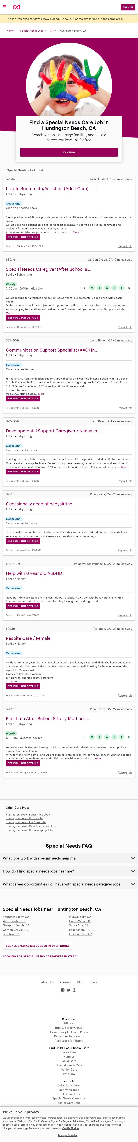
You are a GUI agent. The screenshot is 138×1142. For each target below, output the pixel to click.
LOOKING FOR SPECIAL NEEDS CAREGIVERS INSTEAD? (40, 956)
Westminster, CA (14, 921)
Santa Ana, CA (79, 925)
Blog (80, 982)
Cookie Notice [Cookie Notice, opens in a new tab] (70, 1128)
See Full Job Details (23, 236)
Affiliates (69, 1023)
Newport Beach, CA (16, 925)
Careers (65, 982)
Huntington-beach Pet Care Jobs (26, 822)
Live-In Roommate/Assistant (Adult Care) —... (51, 188)
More (76, 232)
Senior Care (69, 1069)
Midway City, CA (80, 916)
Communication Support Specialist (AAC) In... (52, 349)
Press (93, 982)
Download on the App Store (69, 1005)
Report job (125, 246)
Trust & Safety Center (69, 1027)
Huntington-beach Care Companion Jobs (31, 826)
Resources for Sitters (69, 1040)
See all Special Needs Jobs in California (37, 945)
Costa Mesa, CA (80, 921)
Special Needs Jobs (31, 30)
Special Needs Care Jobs (69, 1098)
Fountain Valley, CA (16, 916)
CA (51, 30)
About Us (47, 982)
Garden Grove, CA (15, 929)
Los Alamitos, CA (80, 934)
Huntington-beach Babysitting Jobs (28, 814)
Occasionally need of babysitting (39, 503)
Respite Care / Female (28, 638)
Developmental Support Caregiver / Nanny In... (53, 430)
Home (10, 30)
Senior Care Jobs (69, 1102)
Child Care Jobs (69, 1094)
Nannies (69, 1056)
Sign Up (128, 7)
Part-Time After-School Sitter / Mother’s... (47, 718)
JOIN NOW (69, 152)
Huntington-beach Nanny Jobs (24, 818)
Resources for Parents (69, 1036)
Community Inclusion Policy (69, 1032)
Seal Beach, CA (79, 929)
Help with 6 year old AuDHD (34, 573)
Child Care (69, 1060)
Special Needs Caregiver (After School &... (48, 269)
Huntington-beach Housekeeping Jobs (29, 830)
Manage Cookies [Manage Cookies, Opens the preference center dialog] (67, 1135)
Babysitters (69, 1052)
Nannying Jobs (69, 1089)
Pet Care (69, 1073)
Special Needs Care (69, 1065)
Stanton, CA (11, 934)
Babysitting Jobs (69, 1085)
